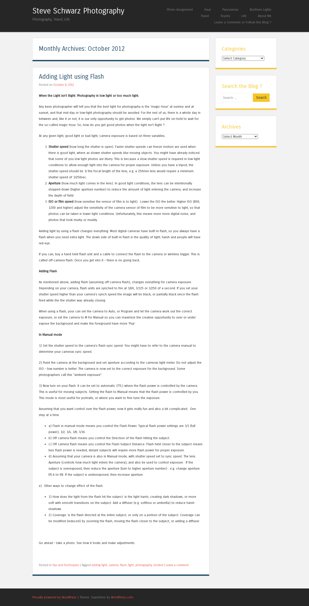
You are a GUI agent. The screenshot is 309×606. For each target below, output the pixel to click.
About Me (264, 16)
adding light (99, 565)
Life (243, 16)
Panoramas (230, 9)
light (131, 565)
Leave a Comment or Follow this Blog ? (242, 22)
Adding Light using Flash (71, 77)
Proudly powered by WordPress (54, 597)
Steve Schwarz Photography (78, 10)
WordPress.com (122, 597)
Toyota (225, 16)
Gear (207, 9)
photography (143, 565)
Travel (205, 16)
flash (123, 565)
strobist (158, 565)
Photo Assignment (180, 9)
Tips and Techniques (65, 565)
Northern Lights (260, 9)
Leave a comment (177, 565)
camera (113, 565)
